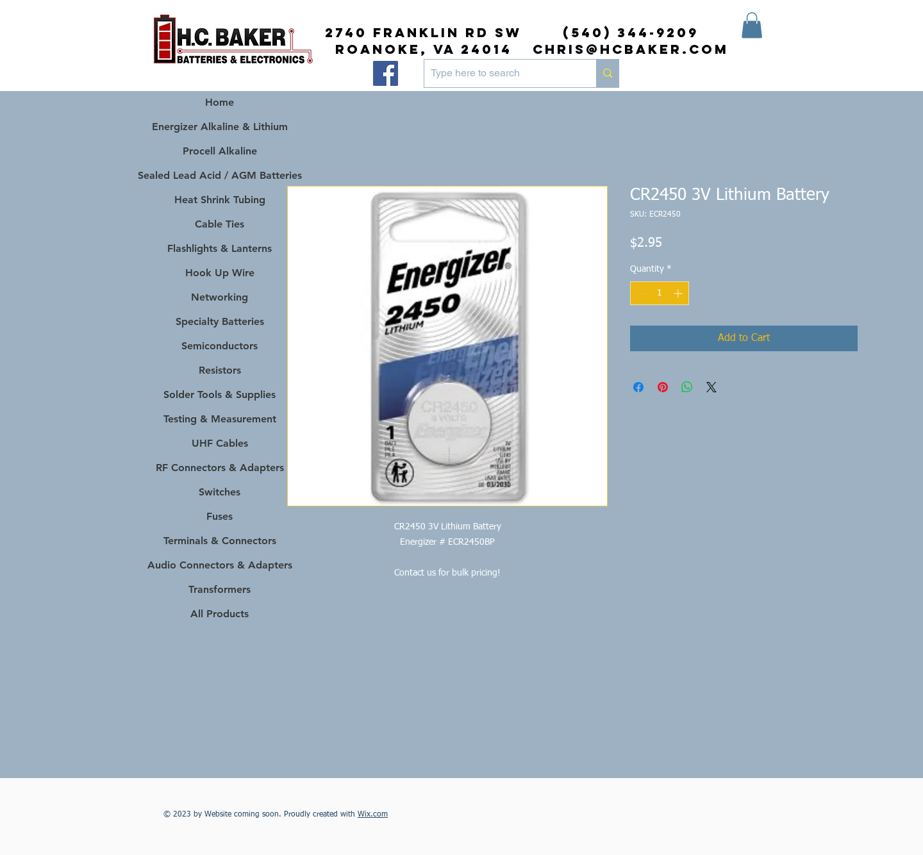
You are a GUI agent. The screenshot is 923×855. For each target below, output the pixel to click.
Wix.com (373, 814)
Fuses (219, 516)
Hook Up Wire (219, 273)
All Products (219, 614)
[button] (752, 25)
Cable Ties (219, 224)
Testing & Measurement (219, 419)
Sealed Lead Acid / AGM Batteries (219, 175)
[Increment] (679, 293)
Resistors (220, 370)
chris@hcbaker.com (631, 49)
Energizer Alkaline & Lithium (220, 126)
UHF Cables (220, 443)
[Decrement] (640, 293)
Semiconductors (219, 346)
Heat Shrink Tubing (219, 200)
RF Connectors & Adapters (220, 467)
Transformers (219, 589)
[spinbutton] (659, 293)
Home (219, 102)
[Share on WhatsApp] (687, 387)
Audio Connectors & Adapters (219, 565)
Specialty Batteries (220, 321)
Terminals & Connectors (219, 541)
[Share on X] (711, 387)
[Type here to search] (500, 73)
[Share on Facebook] (638, 387)
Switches (219, 492)
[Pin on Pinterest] (662, 387)
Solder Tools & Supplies (219, 394)
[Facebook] (385, 73)
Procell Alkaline (220, 151)
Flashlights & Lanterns (219, 248)
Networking (219, 297)
